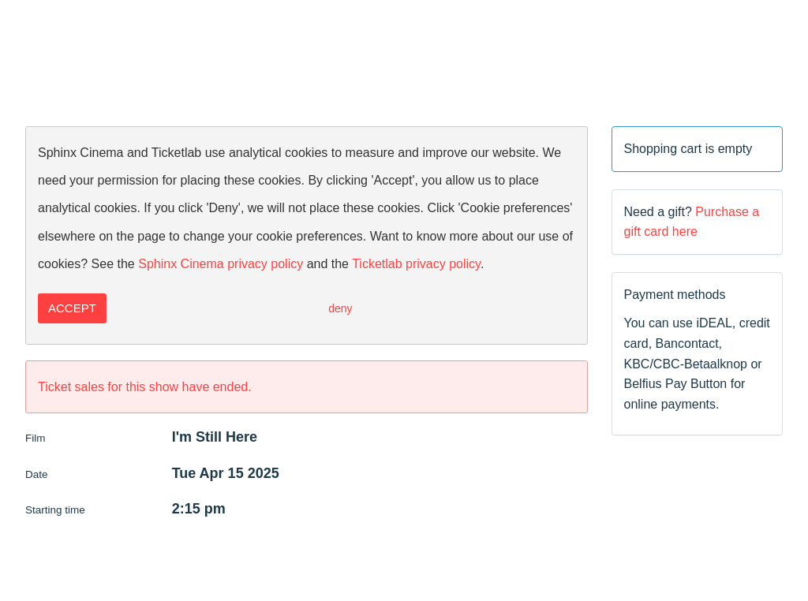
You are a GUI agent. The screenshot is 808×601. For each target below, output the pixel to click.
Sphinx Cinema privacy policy (220, 264)
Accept (72, 308)
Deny (340, 308)
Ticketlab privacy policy (416, 264)
